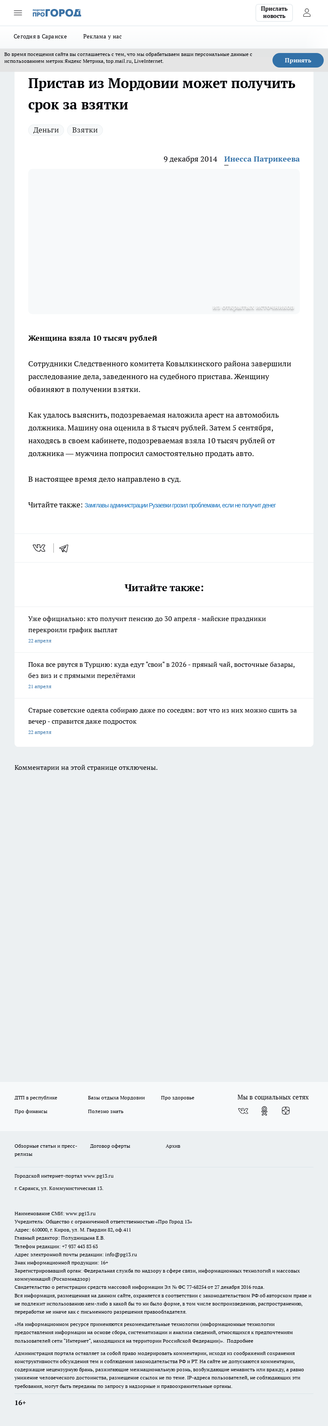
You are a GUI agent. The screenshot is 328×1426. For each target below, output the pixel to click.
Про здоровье (177, 1097)
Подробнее (240, 1341)
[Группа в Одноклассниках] (264, 1111)
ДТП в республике (36, 1097)
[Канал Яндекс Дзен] (285, 1111)
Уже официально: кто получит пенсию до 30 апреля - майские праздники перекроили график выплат (164, 630)
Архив (173, 1146)
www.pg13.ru (99, 1176)
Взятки (85, 130)
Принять (298, 60)
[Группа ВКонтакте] (243, 1111)
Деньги (46, 130)
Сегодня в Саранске (40, 36)
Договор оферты (110, 1146)
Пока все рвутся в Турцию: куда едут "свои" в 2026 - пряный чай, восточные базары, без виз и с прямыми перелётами (164, 676)
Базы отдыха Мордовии (116, 1097)
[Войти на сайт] (306, 12)
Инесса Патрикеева (262, 159)
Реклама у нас (102, 36)
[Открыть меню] (18, 12)
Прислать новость (274, 12)
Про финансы (31, 1111)
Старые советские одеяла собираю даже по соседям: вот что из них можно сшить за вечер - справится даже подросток (164, 722)
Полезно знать (105, 1111)
